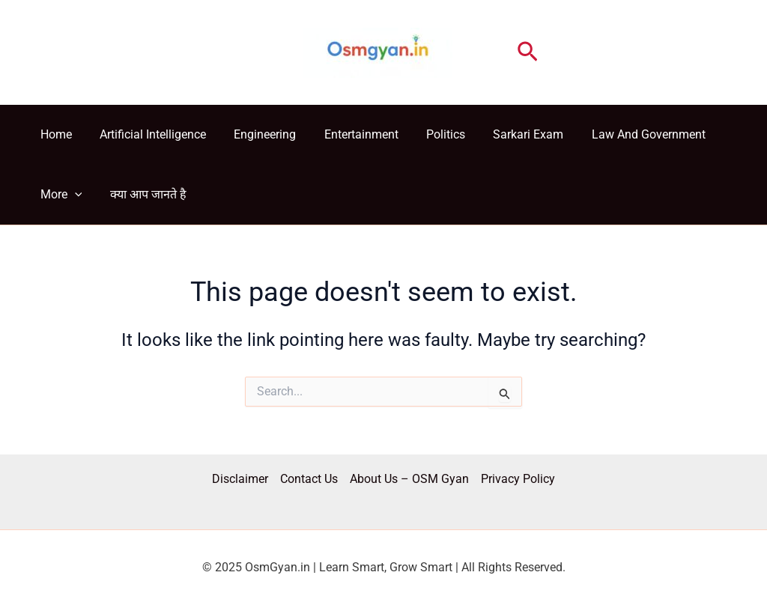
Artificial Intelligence (147, 134)
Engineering (255, 134)
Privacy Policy (518, 479)
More (59, 195)
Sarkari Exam (506, 134)
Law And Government (622, 134)
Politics (427, 134)
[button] (528, 52)
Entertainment (347, 134)
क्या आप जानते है (142, 194)
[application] (72, 195)
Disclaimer (240, 479)
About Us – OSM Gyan (409, 479)
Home (54, 134)
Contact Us (309, 479)
